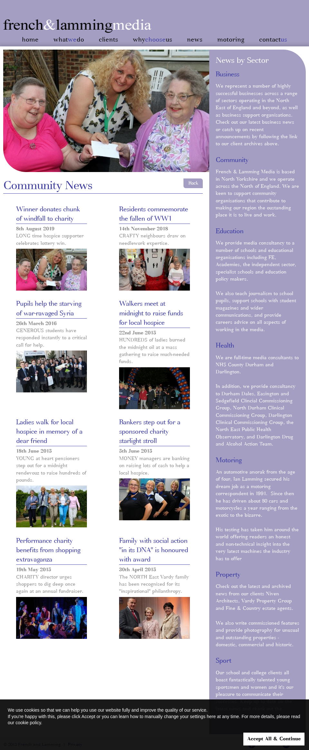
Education (229, 231)
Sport (223, 660)
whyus (152, 39)
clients (108, 39)
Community (232, 160)
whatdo (68, 39)
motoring (230, 39)
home (30, 39)
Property (228, 574)
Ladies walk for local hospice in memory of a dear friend (49, 432)
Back (193, 183)
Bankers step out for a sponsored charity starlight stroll (149, 432)
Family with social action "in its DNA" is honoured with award (153, 550)
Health (225, 345)
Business (227, 74)
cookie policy (28, 722)
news (194, 39)
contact (273, 39)
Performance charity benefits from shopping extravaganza (48, 550)
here (211, 716)
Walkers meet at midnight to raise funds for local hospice (151, 313)
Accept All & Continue (274, 739)
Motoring (228, 460)
